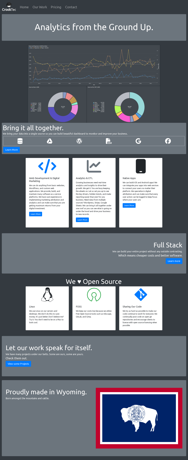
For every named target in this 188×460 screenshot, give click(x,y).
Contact (71, 7)
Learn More (36, 214)
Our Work (39, 7)
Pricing (56, 7)
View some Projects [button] (18, 363)
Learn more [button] (174, 261)
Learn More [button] (11, 149)
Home (24, 7)
